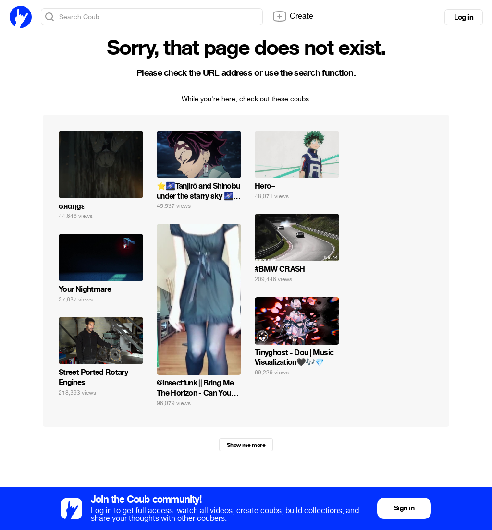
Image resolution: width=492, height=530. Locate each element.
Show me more (246, 445)
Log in (463, 17)
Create (292, 16)
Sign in (404, 508)
